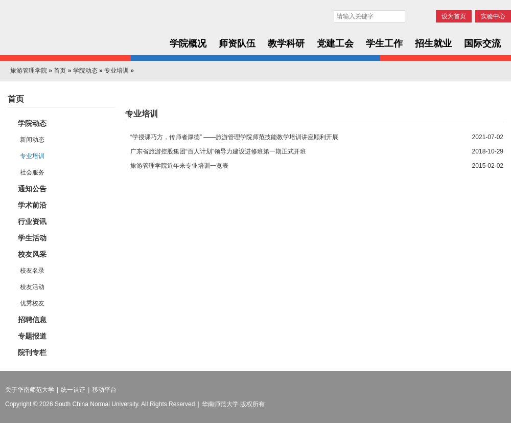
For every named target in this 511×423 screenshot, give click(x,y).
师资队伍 (237, 43)
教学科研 (286, 43)
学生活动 (32, 238)
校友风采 (32, 254)
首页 (60, 70)
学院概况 (188, 43)
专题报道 (32, 336)
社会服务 (32, 172)
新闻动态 (32, 139)
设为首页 (454, 16)
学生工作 (384, 43)
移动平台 (104, 389)
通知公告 (32, 189)
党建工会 (335, 43)
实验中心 (493, 16)
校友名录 (32, 270)
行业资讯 (32, 221)
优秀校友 (32, 303)
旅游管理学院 (28, 70)
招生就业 (433, 43)
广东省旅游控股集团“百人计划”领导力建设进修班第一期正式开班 (218, 151)
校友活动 (32, 287)
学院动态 (85, 70)
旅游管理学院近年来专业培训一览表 (179, 165)
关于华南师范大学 (29, 389)
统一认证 (73, 389)
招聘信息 (32, 320)
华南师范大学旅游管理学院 (77, 31)
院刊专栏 (32, 352)
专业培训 (116, 70)
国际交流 (482, 43)
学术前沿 (32, 205)
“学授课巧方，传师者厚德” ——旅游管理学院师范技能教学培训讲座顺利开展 (234, 137)
